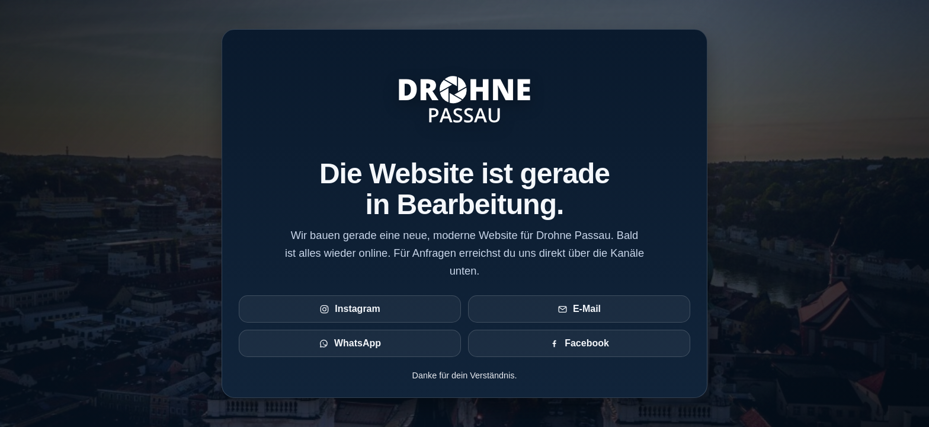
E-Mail (579, 309)
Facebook (579, 343)
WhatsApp (350, 343)
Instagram (349, 309)
